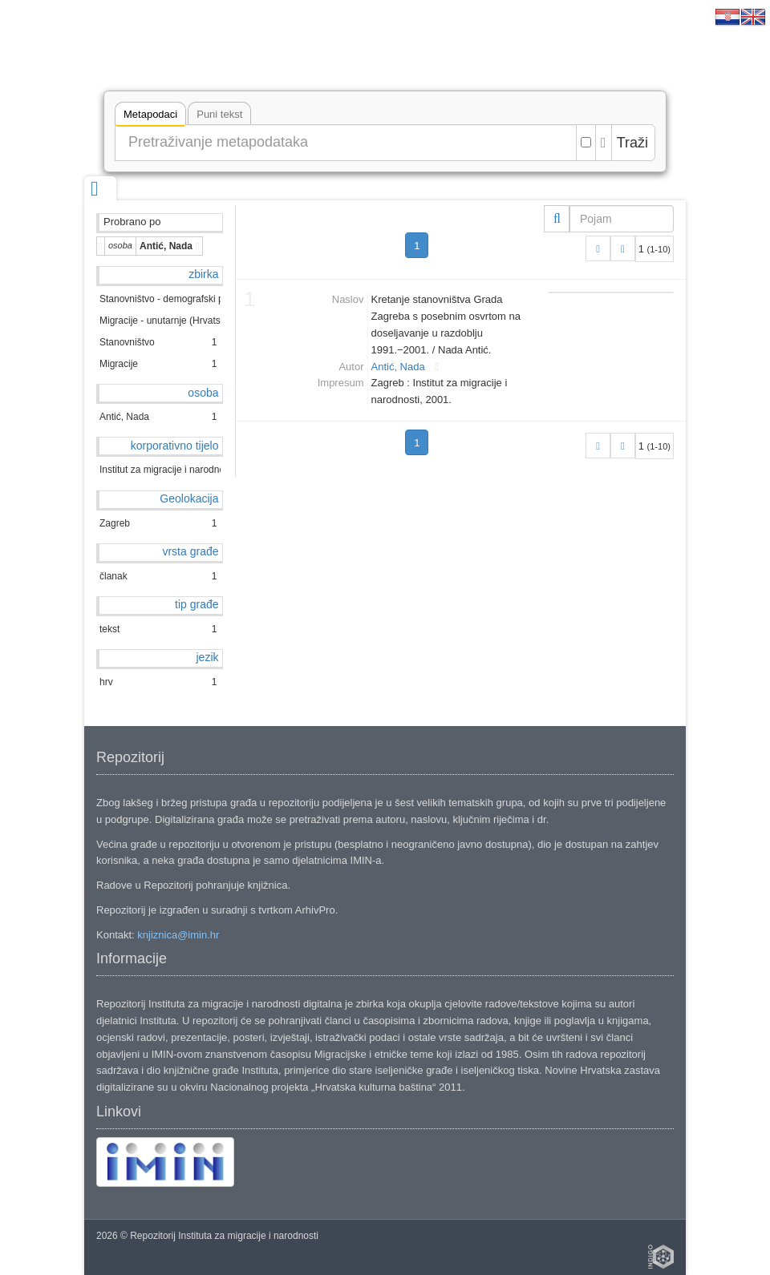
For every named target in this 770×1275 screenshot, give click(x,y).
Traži (632, 143)
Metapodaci (150, 116)
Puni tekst (219, 114)
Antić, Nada (398, 367)
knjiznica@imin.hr (178, 935)
